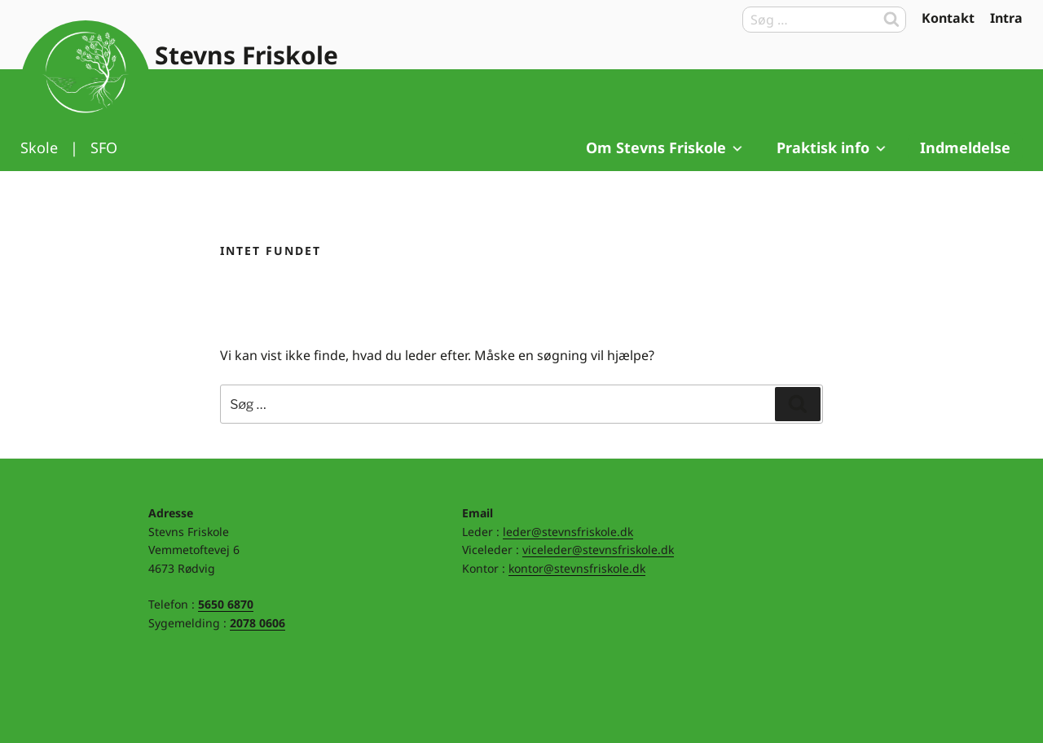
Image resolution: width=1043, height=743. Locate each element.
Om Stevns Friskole (665, 147)
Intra (1006, 18)
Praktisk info (832, 147)
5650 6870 (225, 604)
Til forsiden (85, 85)
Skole (39, 147)
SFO (103, 147)
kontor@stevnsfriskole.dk (576, 568)
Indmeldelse (965, 147)
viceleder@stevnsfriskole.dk (598, 549)
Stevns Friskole (246, 55)
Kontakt (948, 18)
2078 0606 (257, 623)
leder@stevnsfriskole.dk (568, 531)
